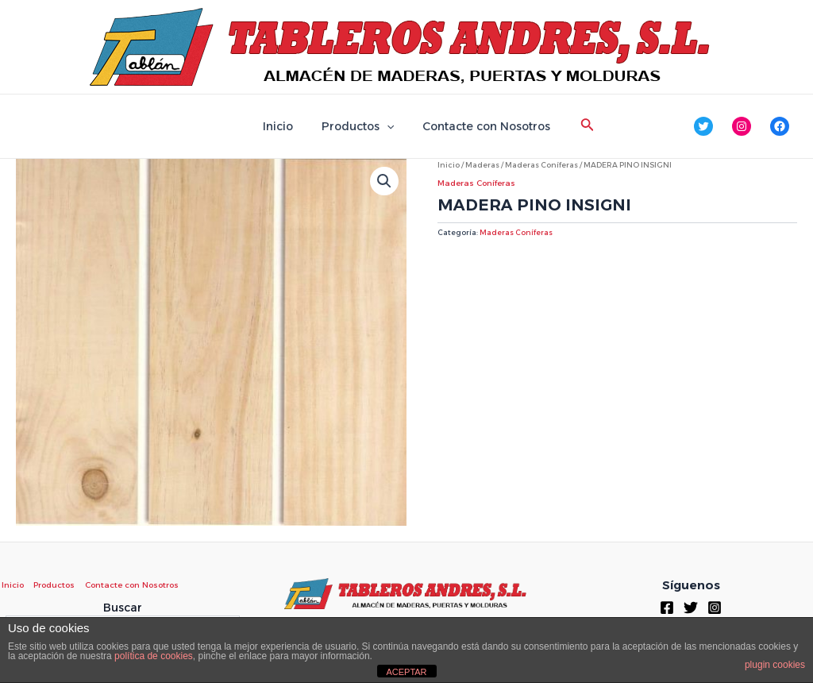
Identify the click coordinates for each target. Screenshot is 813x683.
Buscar (122, 607)
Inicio (284, 126)
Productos (358, 126)
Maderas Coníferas (541, 164)
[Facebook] (667, 607)
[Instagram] (714, 607)
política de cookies (153, 656)
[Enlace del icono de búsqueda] (578, 126)
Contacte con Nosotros (480, 126)
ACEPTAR (406, 672)
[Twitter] (691, 607)
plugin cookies (775, 664)
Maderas (482, 164)
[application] (387, 126)
